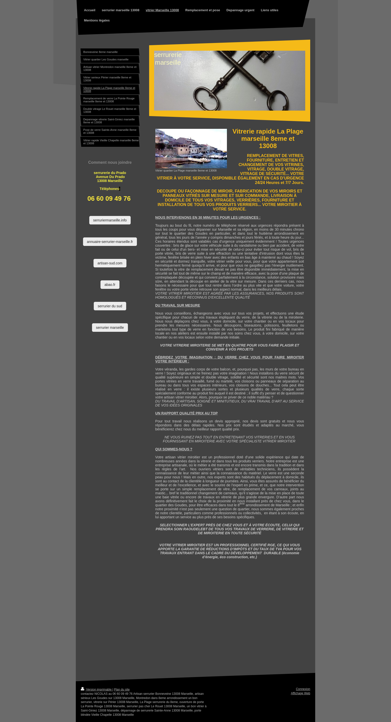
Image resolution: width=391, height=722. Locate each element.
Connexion (303, 689)
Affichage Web (300, 693)
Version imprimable (96, 689)
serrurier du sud (110, 306)
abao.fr (109, 285)
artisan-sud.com (110, 263)
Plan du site (122, 689)
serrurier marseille (110, 328)
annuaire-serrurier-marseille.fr (110, 242)
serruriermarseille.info (110, 220)
